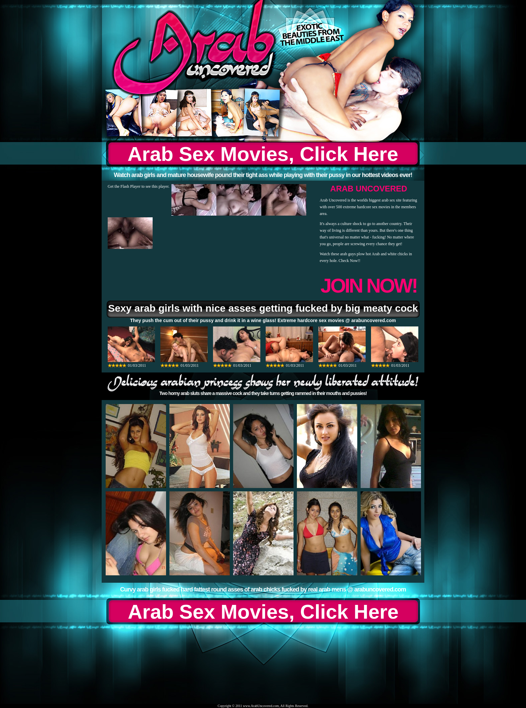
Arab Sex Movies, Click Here (262, 154)
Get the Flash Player (124, 186)
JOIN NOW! (368, 285)
